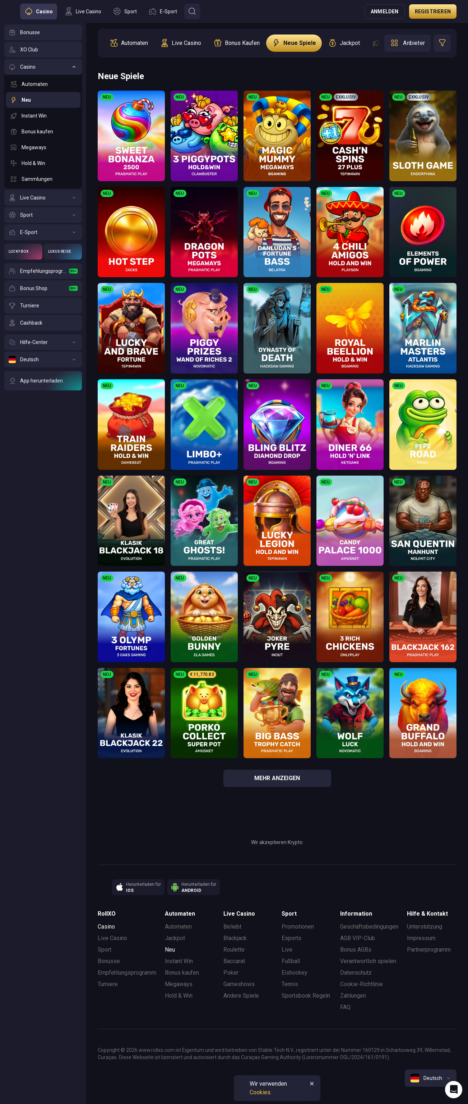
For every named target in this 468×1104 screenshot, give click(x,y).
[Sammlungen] (43, 179)
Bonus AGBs (355, 949)
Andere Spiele (241, 995)
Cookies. (261, 1092)
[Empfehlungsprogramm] (43, 271)
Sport (104, 949)
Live (287, 949)
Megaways (179, 984)
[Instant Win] (43, 116)
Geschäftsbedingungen (369, 926)
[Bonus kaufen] (43, 131)
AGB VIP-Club (357, 938)
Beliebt (232, 926)
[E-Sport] (43, 232)
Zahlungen (353, 995)
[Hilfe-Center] (43, 342)
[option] (128, 43)
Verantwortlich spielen (368, 961)
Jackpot (175, 938)
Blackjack (235, 938)
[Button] (192, 11)
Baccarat (234, 961)
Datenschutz (356, 972)
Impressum (421, 938)
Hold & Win (179, 995)
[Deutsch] (43, 359)
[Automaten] (43, 84)
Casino (106, 926)
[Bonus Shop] (43, 288)
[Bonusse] (43, 32)
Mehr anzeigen (277, 778)
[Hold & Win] (43, 163)
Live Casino (112, 938)
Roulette (234, 949)
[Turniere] (43, 305)
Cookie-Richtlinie (361, 984)
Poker (230, 972)
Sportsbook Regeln (306, 995)
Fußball (291, 961)
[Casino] (43, 67)
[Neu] (43, 100)
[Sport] (43, 215)
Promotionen (298, 926)
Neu (170, 949)
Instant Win (179, 961)
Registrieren (433, 11)
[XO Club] (43, 50)
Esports (291, 938)
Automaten (178, 926)
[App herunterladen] (43, 380)
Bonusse (109, 961)
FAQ (345, 1007)
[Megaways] (43, 147)
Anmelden (385, 11)
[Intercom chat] (453, 1089)
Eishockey (294, 972)
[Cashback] (43, 323)
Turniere (108, 984)
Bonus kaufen (182, 972)
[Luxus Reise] (63, 252)
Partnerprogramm (429, 949)
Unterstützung (424, 926)
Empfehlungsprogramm (127, 972)
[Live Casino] (43, 198)
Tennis (290, 984)
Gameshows (239, 984)
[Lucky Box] (23, 252)
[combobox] (431, 1078)
